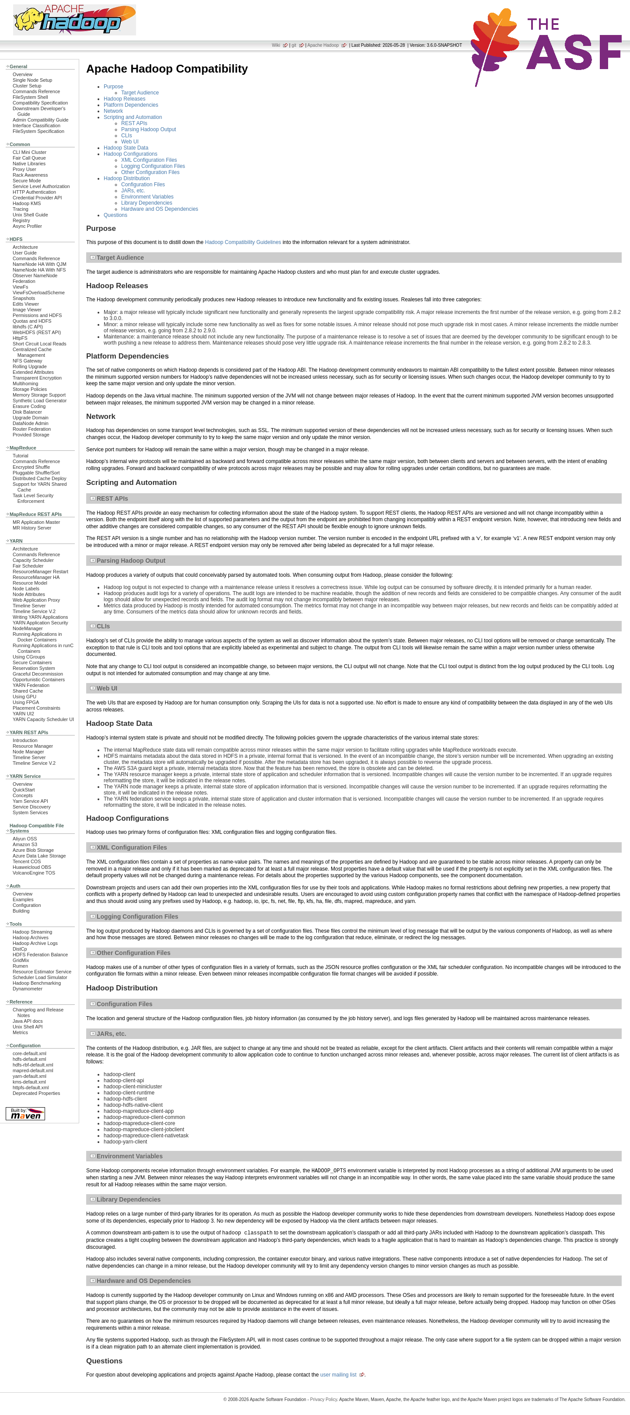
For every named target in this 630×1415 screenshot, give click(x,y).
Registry (21, 220)
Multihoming (25, 383)
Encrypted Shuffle (31, 467)
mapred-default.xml (33, 1070)
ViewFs (20, 286)
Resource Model (30, 583)
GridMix (21, 960)
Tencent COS (27, 861)
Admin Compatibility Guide (41, 119)
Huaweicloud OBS (32, 867)
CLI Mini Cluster (29, 152)
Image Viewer (27, 309)
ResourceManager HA (36, 577)
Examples (23, 899)
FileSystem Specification (38, 131)
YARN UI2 (23, 713)
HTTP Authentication (34, 192)
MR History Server (32, 527)
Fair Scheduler (28, 565)
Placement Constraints (36, 708)
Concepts (23, 795)
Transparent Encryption (37, 377)
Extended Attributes (33, 372)
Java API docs (28, 1021)
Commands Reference (36, 91)
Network (113, 111)
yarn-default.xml (29, 1076)
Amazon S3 (25, 844)
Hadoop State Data (126, 148)
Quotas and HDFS (32, 321)
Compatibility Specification (40, 102)
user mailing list (338, 1375)
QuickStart (24, 789)
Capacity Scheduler (33, 560)
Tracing (20, 209)
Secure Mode (27, 180)
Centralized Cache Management (32, 352)
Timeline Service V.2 (34, 611)
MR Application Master (36, 522)
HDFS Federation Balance (40, 954)
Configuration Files (143, 184)
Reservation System (34, 668)
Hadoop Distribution (127, 178)
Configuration (27, 905)
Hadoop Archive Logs (35, 943)
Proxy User (24, 169)
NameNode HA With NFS (39, 269)
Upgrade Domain (31, 417)
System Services (30, 812)
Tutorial (20, 455)
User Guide (25, 252)
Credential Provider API (37, 197)
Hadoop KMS (27, 203)
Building (21, 910)
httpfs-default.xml (31, 1087)
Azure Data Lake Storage (39, 855)
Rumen (20, 966)
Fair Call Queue (29, 157)
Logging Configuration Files (153, 166)
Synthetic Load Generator (39, 400)
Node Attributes (29, 594)
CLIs (126, 135)
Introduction (25, 740)
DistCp (20, 948)
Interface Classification (36, 125)
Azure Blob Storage (33, 850)
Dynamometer (27, 988)
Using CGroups (29, 656)
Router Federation (32, 429)
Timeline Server (29, 605)
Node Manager (28, 751)
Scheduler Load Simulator (40, 977)
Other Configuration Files (150, 172)
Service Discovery (32, 806)
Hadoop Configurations (131, 154)
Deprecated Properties (36, 1093)
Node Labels (26, 588)
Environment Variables (147, 197)
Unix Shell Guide (30, 214)
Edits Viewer (26, 304)
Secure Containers (32, 662)
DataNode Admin (31, 423)
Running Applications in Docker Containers (37, 636)
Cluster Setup (27, 85)
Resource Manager (33, 746)
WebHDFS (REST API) (37, 332)
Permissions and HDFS (37, 315)
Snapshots (24, 298)
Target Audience (140, 93)
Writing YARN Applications (40, 617)
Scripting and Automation (133, 117)
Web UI (130, 142)
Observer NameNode (35, 275)
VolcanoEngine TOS (34, 872)
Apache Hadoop (323, 45)
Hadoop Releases (124, 99)
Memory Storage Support (39, 394)
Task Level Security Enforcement (33, 498)
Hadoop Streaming (32, 931)
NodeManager (28, 628)
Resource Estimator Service (42, 971)
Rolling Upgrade (30, 366)
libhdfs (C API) (28, 326)
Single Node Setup (32, 80)
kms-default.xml (29, 1081)
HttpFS (20, 338)
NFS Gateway (27, 360)
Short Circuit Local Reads (39, 343)
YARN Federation (31, 685)
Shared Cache (28, 691)
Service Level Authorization (41, 186)
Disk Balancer (27, 412)
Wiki (276, 45)
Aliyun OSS (25, 838)
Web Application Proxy (36, 600)
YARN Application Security (40, 622)
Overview (22, 74)
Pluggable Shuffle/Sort (36, 472)
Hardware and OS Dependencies (159, 209)
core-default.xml (29, 1053)
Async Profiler (27, 226)
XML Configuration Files (149, 160)
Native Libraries (29, 163)
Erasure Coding (29, 406)
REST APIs (134, 123)
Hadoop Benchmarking (37, 983)
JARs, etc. (133, 191)
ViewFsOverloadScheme (39, 292)
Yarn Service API (30, 801)
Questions (115, 215)
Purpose (113, 87)
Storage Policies (30, 389)
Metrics (20, 1032)
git (293, 45)
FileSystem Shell (30, 97)
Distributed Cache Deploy (39, 478)
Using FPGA (26, 702)
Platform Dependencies (131, 105)
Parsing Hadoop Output (148, 129)
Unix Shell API (28, 1026)
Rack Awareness (30, 175)
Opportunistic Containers (39, 679)
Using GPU (24, 696)
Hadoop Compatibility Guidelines (243, 242)
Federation (24, 281)
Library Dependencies (146, 203)
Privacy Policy (323, 1399)
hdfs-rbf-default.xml (33, 1064)
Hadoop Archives (31, 937)
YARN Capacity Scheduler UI (43, 719)
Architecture (25, 247)
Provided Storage (31, 434)
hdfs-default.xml (29, 1059)
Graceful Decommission (38, 673)
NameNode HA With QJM (39, 264)
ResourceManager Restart (40, 571)
